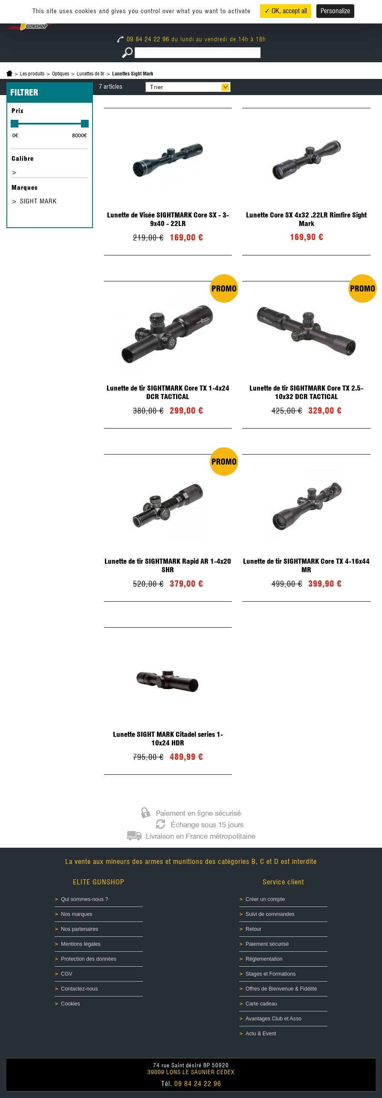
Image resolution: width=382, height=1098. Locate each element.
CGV (66, 974)
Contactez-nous (79, 989)
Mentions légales (81, 944)
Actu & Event (261, 1034)
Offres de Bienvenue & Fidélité (281, 989)
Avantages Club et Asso (273, 1019)
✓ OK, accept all (285, 11)
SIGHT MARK (38, 201)
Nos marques (77, 914)
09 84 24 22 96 (144, 39)
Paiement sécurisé (267, 944)
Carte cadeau (261, 1004)
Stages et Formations (270, 974)
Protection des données (88, 959)
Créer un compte (265, 899)
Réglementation (264, 959)
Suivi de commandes (270, 914)
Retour (253, 929)
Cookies (70, 1004)
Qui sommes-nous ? (84, 899)
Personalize (335, 11)
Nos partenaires (79, 929)
